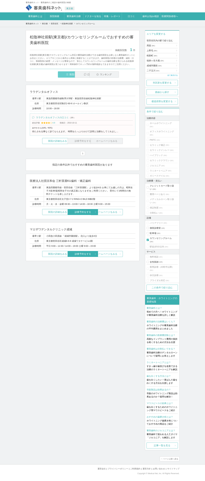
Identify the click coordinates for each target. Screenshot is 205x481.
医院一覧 (51, 74)
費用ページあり (157, 194)
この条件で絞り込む (162, 287)
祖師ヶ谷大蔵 (155, 60)
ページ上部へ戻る (170, 459)
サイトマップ (173, 468)
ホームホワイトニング (161, 123)
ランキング (117, 74)
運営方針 (147, 468)
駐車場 (153, 233)
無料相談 (154, 257)
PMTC (153, 140)
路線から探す (162, 92)
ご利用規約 (135, 468)
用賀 (151, 45)
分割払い (154, 213)
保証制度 (154, 207)
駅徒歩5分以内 (157, 246)
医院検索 (54, 16)
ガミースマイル (157, 175)
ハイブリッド (156, 155)
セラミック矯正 (157, 145)
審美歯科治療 (74, 16)
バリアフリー (156, 223)
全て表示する (172, 75)
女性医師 (154, 262)
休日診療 (154, 275)
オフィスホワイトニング (162, 131)
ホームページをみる (117, 212)
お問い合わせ (159, 468)
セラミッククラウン (160, 160)
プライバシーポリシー (118, 468)
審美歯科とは (35, 16)
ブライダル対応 (157, 280)
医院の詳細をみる (47, 141)
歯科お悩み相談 (150, 16)
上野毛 (152, 50)
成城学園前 (154, 65)
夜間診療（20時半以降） (162, 267)
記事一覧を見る (162, 445)
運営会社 (102, 468)
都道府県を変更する (162, 101)
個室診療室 (155, 228)
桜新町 (152, 55)
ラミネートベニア (158, 170)
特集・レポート (112, 16)
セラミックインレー (160, 150)
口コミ (131, 16)
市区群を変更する (162, 82)
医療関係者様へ (170, 16)
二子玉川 (153, 70)
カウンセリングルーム (161, 238)
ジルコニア (155, 165)
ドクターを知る (93, 16)
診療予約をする (82, 212)
